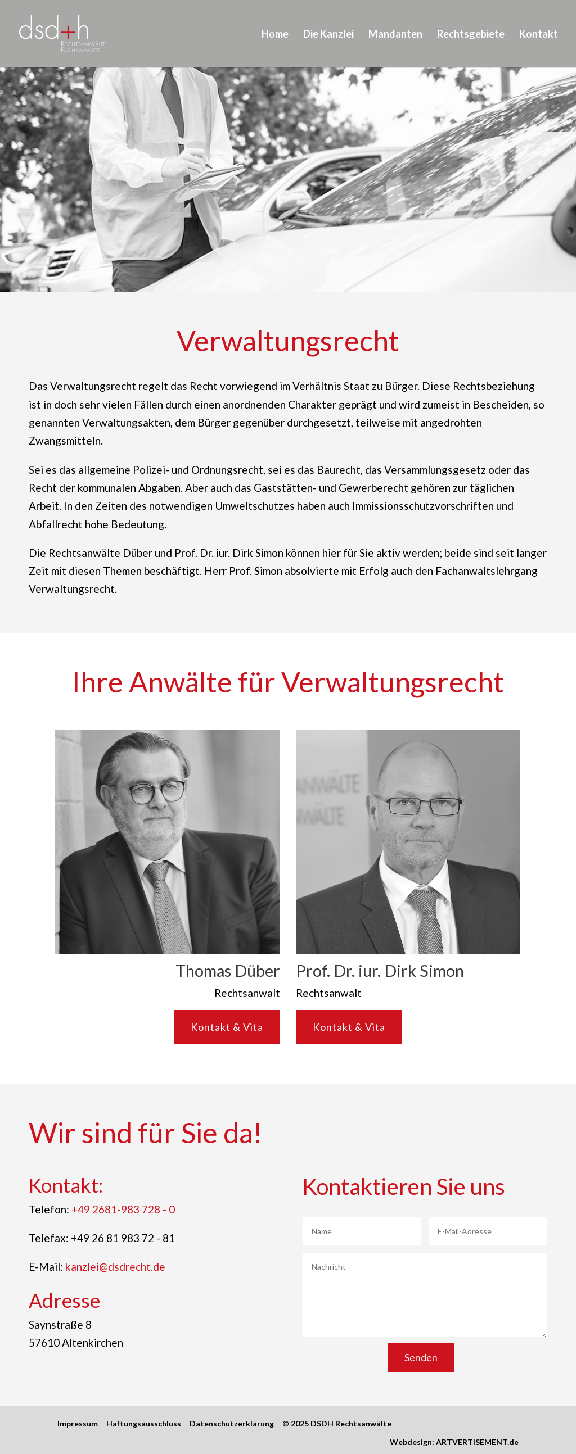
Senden (421, 1357)
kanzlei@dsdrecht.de (115, 1266)
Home (275, 34)
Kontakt (538, 34)
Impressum (77, 1423)
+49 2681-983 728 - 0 (123, 1209)
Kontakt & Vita (227, 1027)
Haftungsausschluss (143, 1423)
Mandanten (395, 34)
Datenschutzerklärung (232, 1423)
